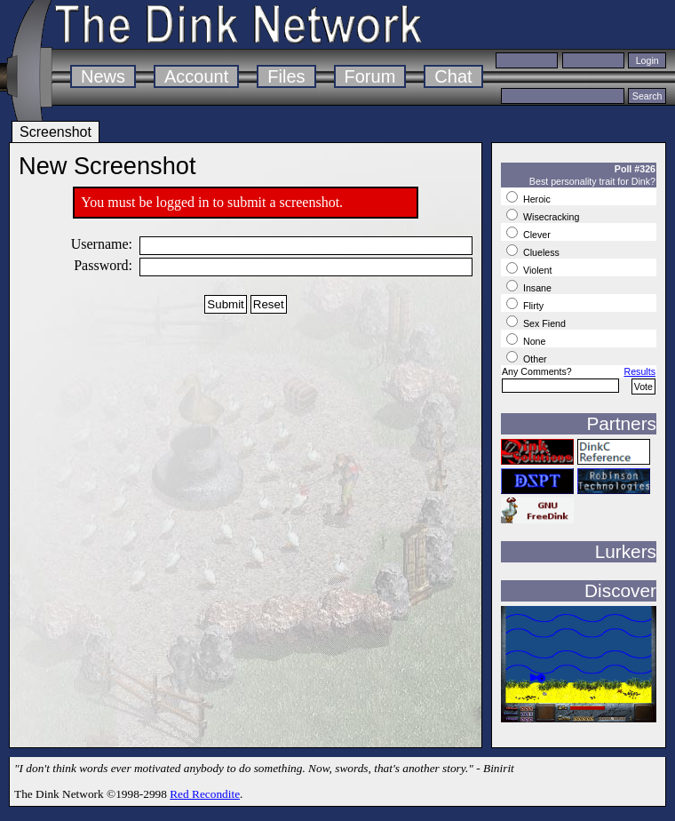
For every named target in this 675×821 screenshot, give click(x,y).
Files (286, 76)
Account (196, 76)
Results (639, 371)
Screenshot (55, 131)
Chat (453, 76)
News (103, 76)
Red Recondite (205, 794)
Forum (370, 76)
